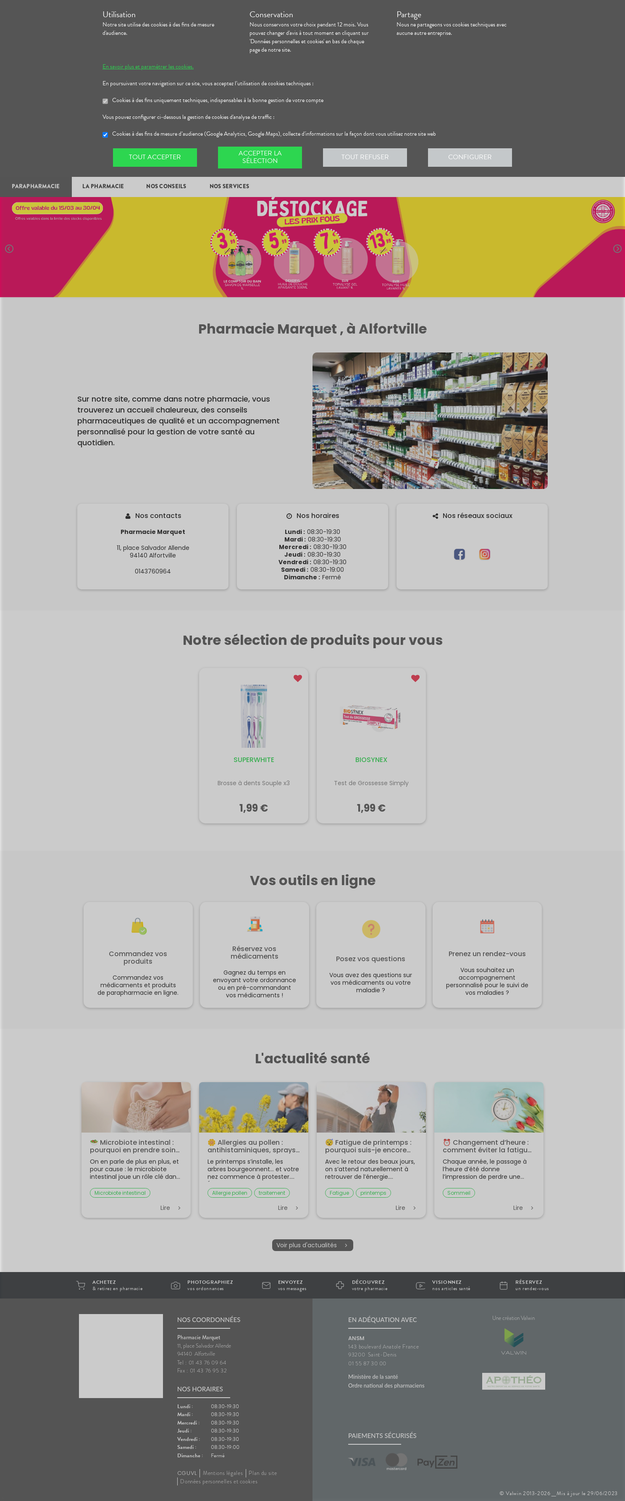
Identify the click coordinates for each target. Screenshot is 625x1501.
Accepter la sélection (260, 157)
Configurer (470, 157)
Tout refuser (365, 157)
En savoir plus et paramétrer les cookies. (148, 67)
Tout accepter (155, 157)
